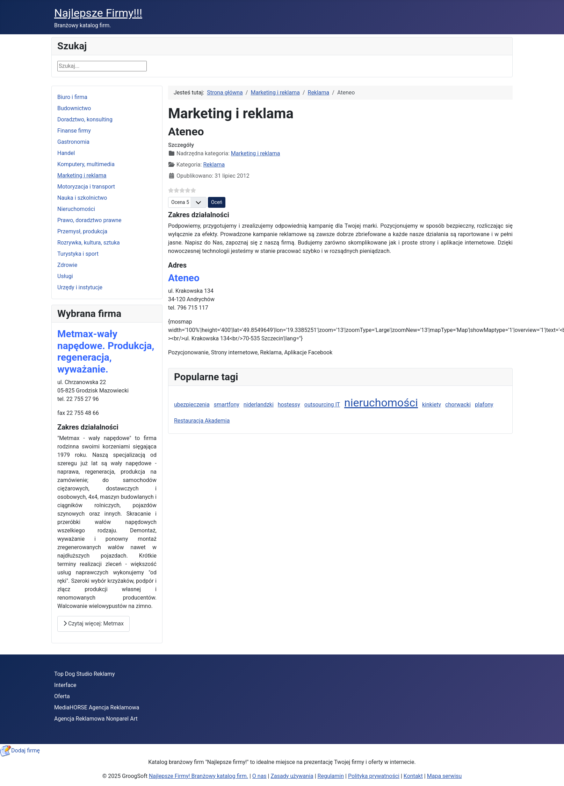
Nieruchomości (76, 209)
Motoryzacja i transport (86, 186)
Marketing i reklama (82, 175)
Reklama (214, 164)
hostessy (289, 404)
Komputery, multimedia (86, 164)
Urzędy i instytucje (79, 287)
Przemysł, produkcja (82, 231)
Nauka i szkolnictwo (82, 197)
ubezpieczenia (192, 404)
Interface (65, 685)
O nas (259, 776)
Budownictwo (74, 108)
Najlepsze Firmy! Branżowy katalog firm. (198, 776)
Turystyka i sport (78, 253)
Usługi (65, 276)
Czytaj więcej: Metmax (93, 623)
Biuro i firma (72, 97)
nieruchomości (381, 402)
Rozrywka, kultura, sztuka (88, 242)
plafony (484, 404)
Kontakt (413, 776)
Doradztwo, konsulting (85, 119)
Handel (66, 153)
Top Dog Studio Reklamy (84, 674)
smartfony (226, 404)
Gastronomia (73, 142)
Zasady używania (291, 776)
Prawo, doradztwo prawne (89, 220)
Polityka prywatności (373, 776)
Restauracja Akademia (202, 420)
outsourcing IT (322, 404)
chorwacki (458, 404)
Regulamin (331, 776)
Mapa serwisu (444, 776)
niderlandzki (259, 404)
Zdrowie (67, 265)
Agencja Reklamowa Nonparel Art (96, 718)
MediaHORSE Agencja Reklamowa (96, 707)
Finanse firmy (74, 130)
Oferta (62, 696)
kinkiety (431, 404)
